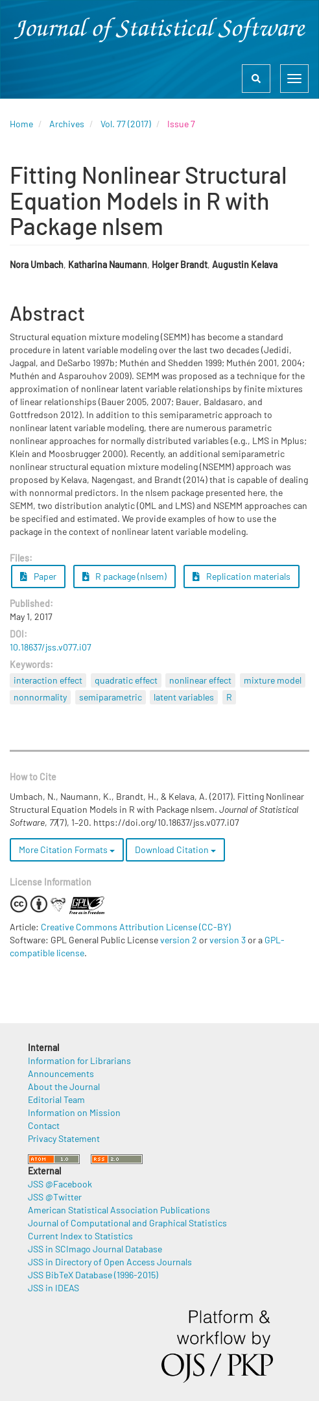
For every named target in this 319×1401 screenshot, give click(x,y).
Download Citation (175, 849)
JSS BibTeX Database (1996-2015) (93, 1274)
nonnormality (40, 696)
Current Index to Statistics (80, 1235)
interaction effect (48, 680)
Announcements (61, 1073)
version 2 (178, 939)
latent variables (184, 696)
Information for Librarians (79, 1060)
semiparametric (110, 696)
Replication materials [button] (241, 576)
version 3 (227, 939)
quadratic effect (126, 680)
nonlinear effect (200, 680)
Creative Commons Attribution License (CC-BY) (136, 926)
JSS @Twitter (55, 1196)
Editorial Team (56, 1099)
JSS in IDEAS (53, 1287)
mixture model (272, 680)
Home (21, 123)
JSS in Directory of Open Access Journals (110, 1261)
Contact (44, 1125)
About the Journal (64, 1086)
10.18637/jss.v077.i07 (50, 646)
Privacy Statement (64, 1138)
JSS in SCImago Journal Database (95, 1248)
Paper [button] (38, 576)
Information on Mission (74, 1112)
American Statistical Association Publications (119, 1209)
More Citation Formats (67, 849)
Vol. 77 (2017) (125, 123)
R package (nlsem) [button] (124, 576)
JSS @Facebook (60, 1183)
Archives (66, 123)
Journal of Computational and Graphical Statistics (127, 1222)
